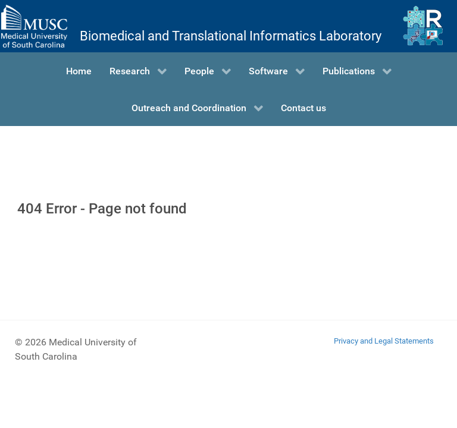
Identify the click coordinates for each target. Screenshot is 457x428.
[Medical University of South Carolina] (34, 26)
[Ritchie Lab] (423, 26)
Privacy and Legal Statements (384, 340)
